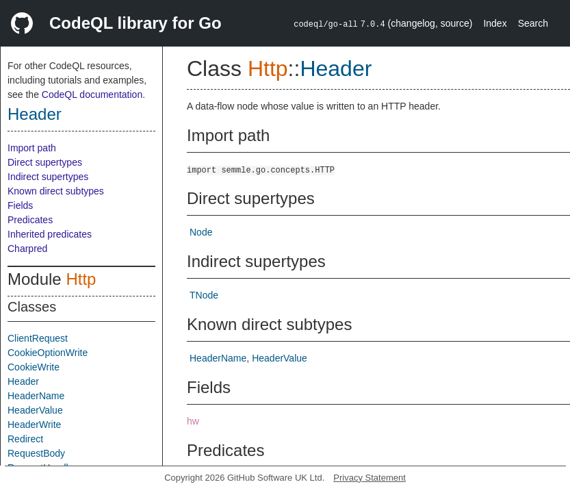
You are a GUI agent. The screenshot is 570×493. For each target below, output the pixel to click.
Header (35, 114)
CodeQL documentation (92, 94)
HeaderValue (35, 410)
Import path (32, 147)
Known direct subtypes (56, 191)
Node (201, 232)
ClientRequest (38, 338)
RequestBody (36, 453)
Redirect (25, 438)
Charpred (27, 248)
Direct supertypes (45, 162)
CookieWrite (34, 367)
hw (193, 421)
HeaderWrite (34, 424)
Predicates (30, 219)
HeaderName (36, 395)
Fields (20, 205)
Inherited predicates (50, 234)
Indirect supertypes (48, 176)
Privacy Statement (369, 477)
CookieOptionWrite (48, 352)
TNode (204, 295)
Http (81, 279)
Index (494, 23)
